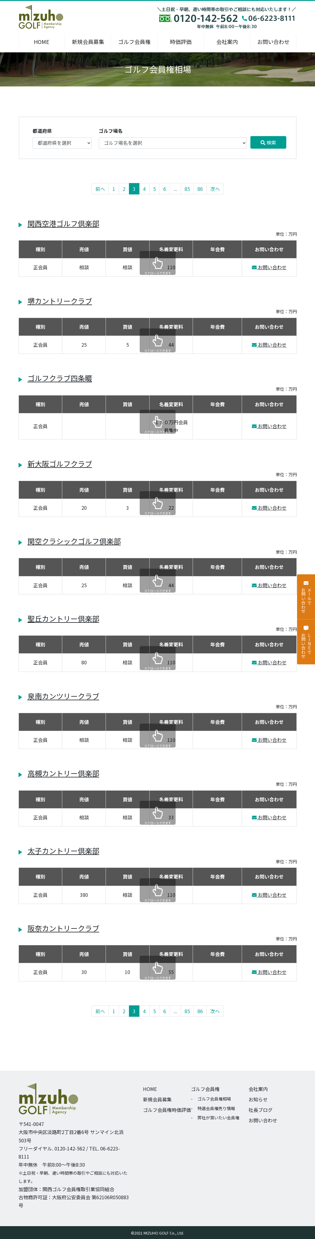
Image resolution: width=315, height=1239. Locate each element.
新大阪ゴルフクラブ (60, 463)
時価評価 (180, 41)
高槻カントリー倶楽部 (63, 773)
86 (200, 188)
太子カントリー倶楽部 (63, 850)
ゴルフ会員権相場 (214, 1099)
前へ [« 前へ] (100, 188)
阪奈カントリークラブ (63, 928)
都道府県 (42, 130)
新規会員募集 (88, 41)
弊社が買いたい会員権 (218, 1118)
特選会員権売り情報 (216, 1108)
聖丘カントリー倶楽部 (63, 618)
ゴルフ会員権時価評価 (167, 1109)
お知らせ (258, 1099)
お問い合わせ (273, 41)
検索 (268, 142)
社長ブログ (261, 1109)
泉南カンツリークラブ (63, 696)
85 (187, 188)
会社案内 (227, 41)
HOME (41, 41)
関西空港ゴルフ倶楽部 (63, 223)
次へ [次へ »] (215, 188)
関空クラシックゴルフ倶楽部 (74, 541)
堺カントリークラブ (60, 301)
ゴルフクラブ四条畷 (60, 378)
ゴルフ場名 (111, 130)
